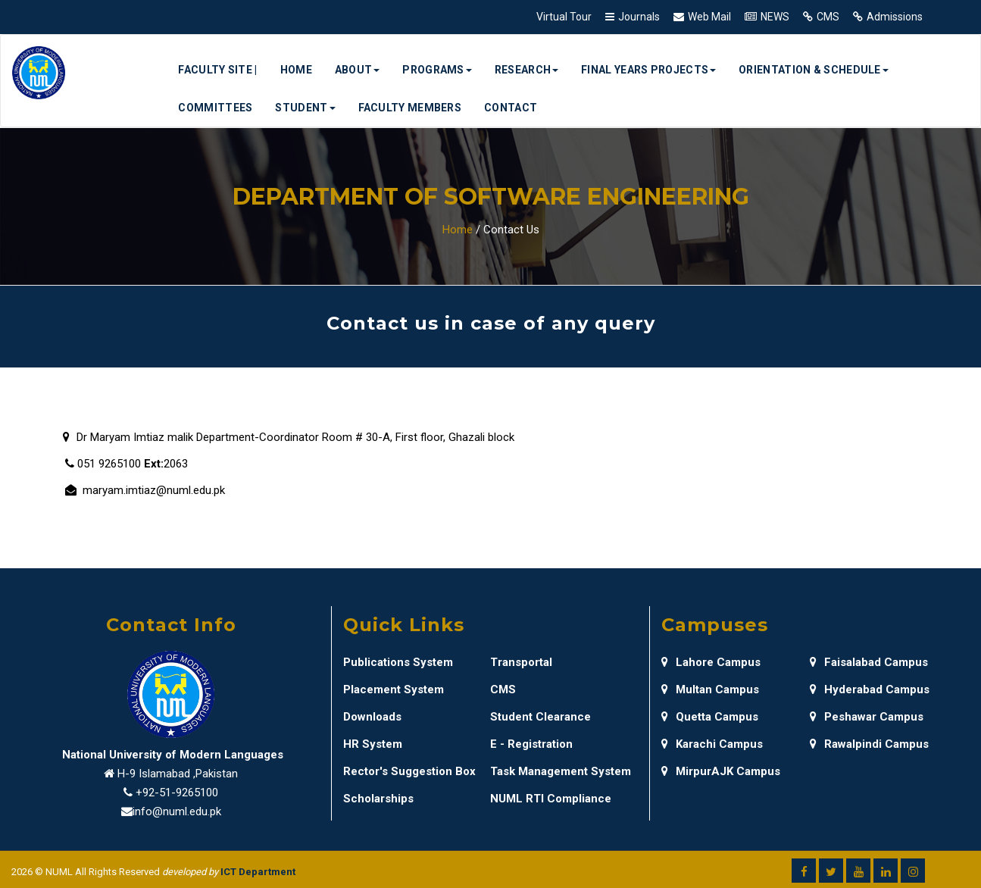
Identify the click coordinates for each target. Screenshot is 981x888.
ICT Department (257, 871)
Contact (510, 108)
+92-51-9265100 (177, 792)
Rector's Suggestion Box (409, 771)
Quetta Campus (709, 717)
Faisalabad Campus (869, 662)
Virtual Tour (564, 17)
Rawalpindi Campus (869, 744)
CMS (828, 17)
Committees (215, 108)
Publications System (398, 662)
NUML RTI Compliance (550, 798)
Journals (639, 17)
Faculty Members (410, 108)
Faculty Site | (217, 70)
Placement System (393, 689)
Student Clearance (540, 717)
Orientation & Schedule (814, 70)
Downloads (372, 717)
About (357, 70)
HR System (372, 744)
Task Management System (560, 771)
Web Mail (709, 17)
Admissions (895, 17)
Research (526, 70)
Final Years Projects (648, 70)
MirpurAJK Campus (720, 771)
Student (305, 108)
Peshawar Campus (866, 717)
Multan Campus (710, 689)
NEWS (775, 17)
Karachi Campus (712, 744)
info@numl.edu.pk (177, 811)
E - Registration (531, 744)
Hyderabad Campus (869, 689)
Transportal (521, 662)
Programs (436, 70)
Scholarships (378, 798)
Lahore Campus (711, 662)
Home (296, 70)
